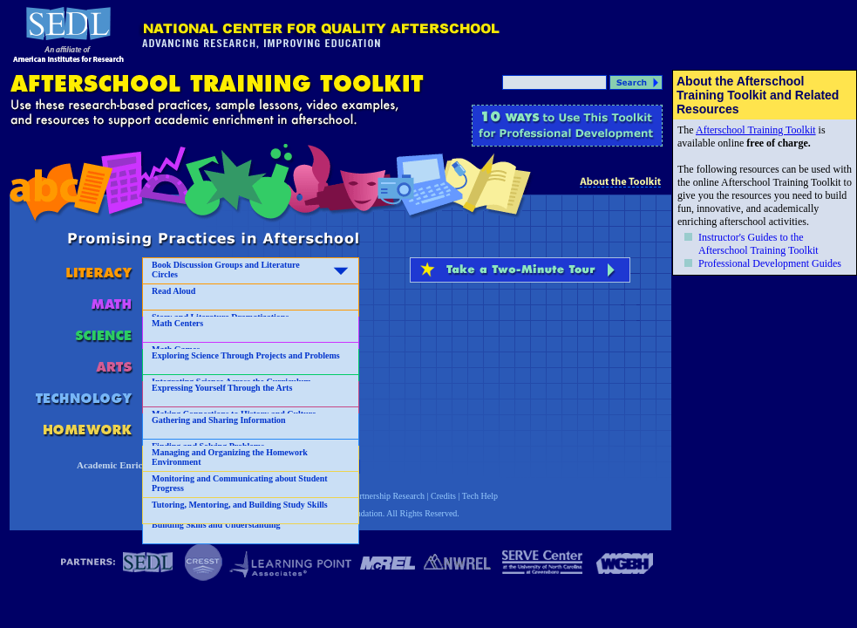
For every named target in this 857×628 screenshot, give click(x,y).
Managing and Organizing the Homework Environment (230, 457)
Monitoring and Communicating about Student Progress (240, 483)
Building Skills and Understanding (216, 524)
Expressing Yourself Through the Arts (222, 387)
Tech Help (480, 496)
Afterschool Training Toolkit (756, 130)
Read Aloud (173, 291)
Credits (443, 496)
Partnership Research (387, 496)
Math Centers (177, 323)
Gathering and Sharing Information (219, 420)
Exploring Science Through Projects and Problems (246, 355)
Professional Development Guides (769, 263)
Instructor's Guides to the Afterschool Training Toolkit (758, 243)
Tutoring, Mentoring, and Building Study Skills (240, 504)
